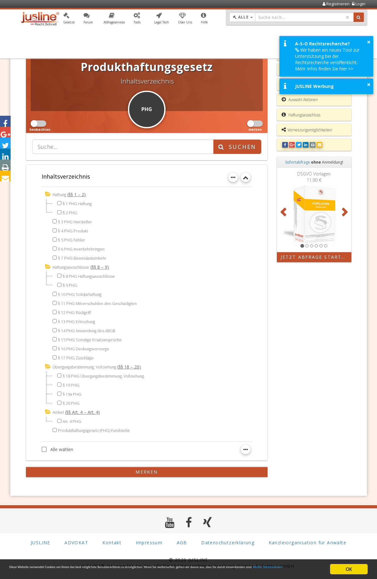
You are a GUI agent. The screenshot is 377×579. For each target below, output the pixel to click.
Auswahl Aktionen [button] (300, 99)
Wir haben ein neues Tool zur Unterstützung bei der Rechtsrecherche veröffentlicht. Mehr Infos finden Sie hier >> (327, 59)
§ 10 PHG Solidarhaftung (82, 294)
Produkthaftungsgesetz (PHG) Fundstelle (98, 429)
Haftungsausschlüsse (74, 267)
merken (146, 471)
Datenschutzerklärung (227, 541)
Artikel (59, 411)
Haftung (60, 194)
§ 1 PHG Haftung (79, 203)
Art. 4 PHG (73, 420)
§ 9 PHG (71, 284)
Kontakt (111, 541)
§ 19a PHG (73, 393)
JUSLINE (40, 541)
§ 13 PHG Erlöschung (78, 321)
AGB (182, 541)
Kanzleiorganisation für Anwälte (307, 541)
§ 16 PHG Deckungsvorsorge (86, 348)
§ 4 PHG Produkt (74, 230)
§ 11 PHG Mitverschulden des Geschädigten (101, 303)
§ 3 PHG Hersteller (76, 221)
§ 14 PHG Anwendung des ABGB (90, 330)
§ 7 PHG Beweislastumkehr (85, 258)
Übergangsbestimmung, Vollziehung (88, 366)
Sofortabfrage (297, 162)
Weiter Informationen (108, 572)
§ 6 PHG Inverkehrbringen (83, 248)
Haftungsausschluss (301, 115)
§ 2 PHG (71, 212)
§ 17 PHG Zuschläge (78, 357)
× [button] (368, 42)
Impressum (149, 541)
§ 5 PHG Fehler (72, 239)
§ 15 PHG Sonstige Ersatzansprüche (94, 339)
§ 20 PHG (72, 402)
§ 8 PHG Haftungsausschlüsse (92, 275)
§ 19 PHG (72, 384)
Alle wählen (57, 448)
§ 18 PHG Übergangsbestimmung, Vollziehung (108, 375)
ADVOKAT (76, 541)
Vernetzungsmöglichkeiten (307, 130)
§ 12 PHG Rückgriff (76, 312)
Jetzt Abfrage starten (315, 257)
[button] (69, 19)
